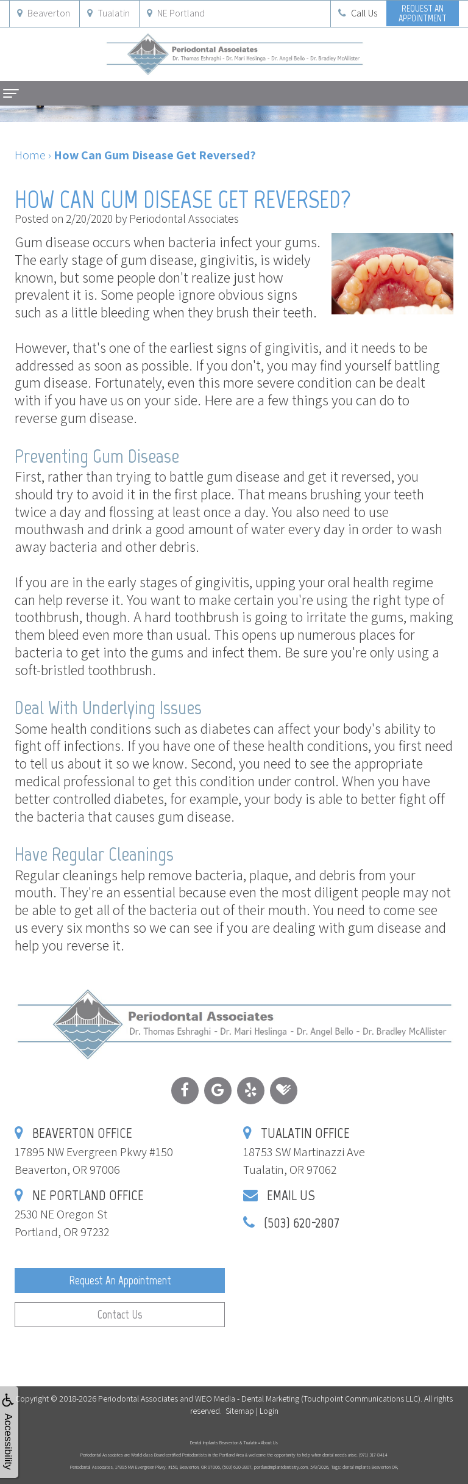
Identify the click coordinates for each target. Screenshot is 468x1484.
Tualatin (108, 13)
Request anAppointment (423, 13)
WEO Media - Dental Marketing (247, 1398)
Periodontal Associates (138, 1398)
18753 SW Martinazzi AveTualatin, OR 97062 (304, 1152)
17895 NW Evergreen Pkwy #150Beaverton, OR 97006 (94, 1152)
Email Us (291, 1195)
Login (269, 1410)
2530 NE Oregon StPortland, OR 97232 (79, 1214)
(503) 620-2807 (301, 1222)
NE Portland (176, 13)
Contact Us (120, 1315)
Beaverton (43, 13)
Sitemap (239, 1410)
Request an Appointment (120, 1280)
